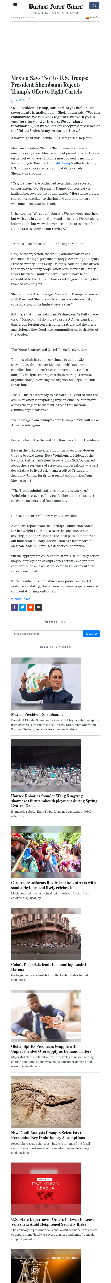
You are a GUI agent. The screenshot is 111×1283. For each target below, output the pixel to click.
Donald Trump (60, 163)
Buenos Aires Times (55, 6)
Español (93, 17)
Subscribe (91, 633)
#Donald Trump (20, 599)
